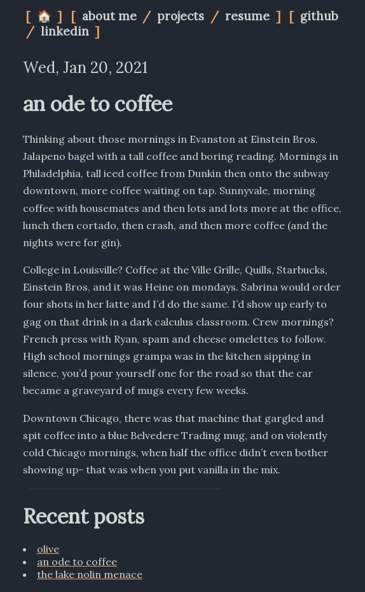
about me (111, 15)
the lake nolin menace (89, 574)
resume (249, 15)
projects (182, 15)
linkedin (66, 31)
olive (48, 549)
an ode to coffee (77, 561)
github (319, 15)
